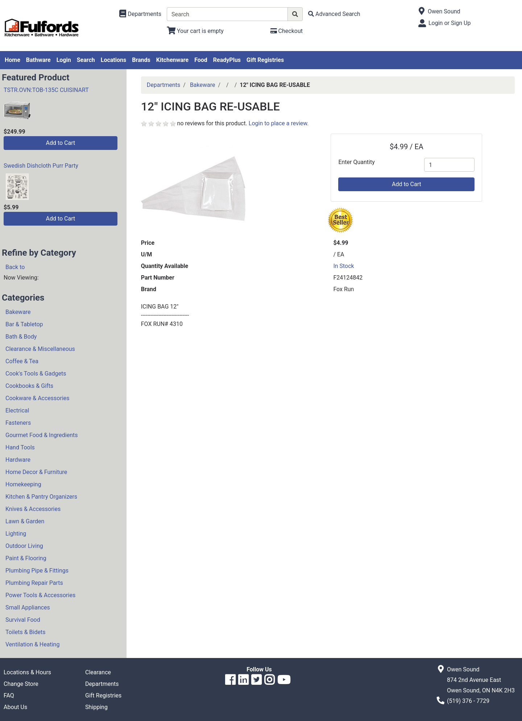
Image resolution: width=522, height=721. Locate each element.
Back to (15, 267)
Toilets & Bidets (25, 632)
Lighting (15, 533)
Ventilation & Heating (32, 644)
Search (86, 59)
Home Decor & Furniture (36, 472)
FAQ (9, 695)
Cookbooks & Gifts (29, 385)
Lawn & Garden (24, 521)
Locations (113, 59)
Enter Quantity (356, 162)
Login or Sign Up (449, 23)
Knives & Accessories (33, 509)
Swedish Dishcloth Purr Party (41, 165)
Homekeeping (23, 484)
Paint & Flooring (25, 558)
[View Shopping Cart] (195, 31)
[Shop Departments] (140, 14)
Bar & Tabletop (24, 324)
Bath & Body (21, 336)
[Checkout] (286, 31)
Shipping (96, 707)
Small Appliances (27, 607)
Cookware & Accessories (37, 398)
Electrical (17, 410)
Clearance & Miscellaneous (40, 348)
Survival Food (22, 619)
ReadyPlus (227, 59)
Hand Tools (20, 447)
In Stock (343, 266)
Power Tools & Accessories (40, 595)
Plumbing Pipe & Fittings (37, 570)
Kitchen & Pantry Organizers (41, 496)
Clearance (98, 672)
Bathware (38, 59)
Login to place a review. (279, 123)
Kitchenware (172, 59)
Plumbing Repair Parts (34, 582)
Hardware (17, 459)
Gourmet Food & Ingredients (41, 435)
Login (64, 59)
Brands (141, 59)
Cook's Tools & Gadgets (35, 373)
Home (12, 59)
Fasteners (18, 422)
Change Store (21, 683)
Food (200, 59)
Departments (164, 84)
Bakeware (18, 312)
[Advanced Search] (334, 14)
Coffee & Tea (21, 361)
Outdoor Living (24, 545)
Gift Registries (265, 59)
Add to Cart (60, 142)
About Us (15, 707)
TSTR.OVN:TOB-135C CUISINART (46, 90)
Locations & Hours (27, 672)
